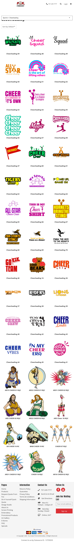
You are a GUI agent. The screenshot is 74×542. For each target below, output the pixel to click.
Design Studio (6, 505)
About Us (4, 507)
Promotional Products (9, 515)
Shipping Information (27, 499)
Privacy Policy (25, 494)
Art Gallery (5, 518)
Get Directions (47, 498)
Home (3, 489)
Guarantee (24, 491)
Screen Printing (7, 510)
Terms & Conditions (27, 497)
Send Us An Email (47, 494)
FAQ (3, 523)
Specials (4, 526)
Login (66, 4)
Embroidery (5, 513)
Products (4, 491)
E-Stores (4, 521)
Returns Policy (25, 489)
